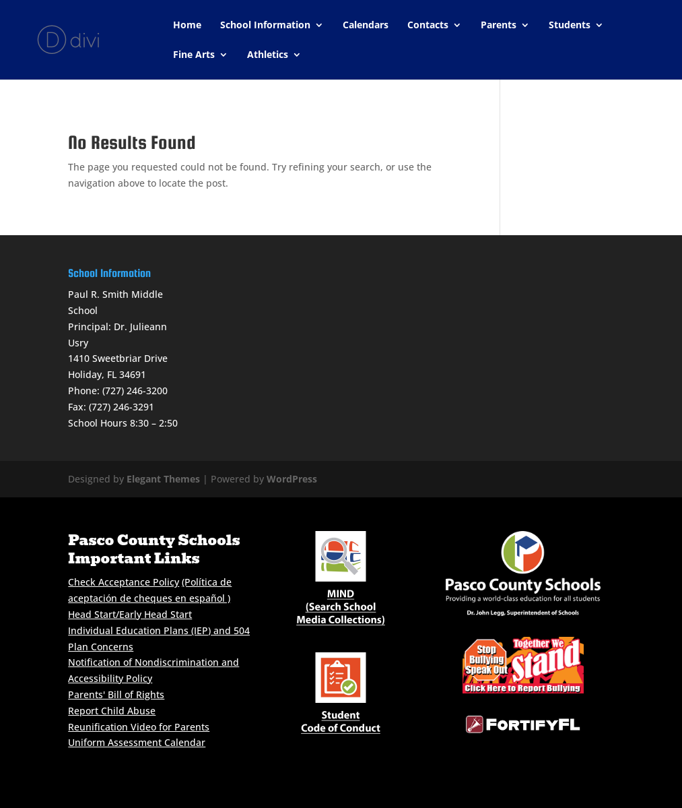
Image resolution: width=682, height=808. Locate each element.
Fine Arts (194, 55)
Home (187, 25)
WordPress (292, 478)
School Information (265, 25)
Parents (498, 25)
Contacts (427, 25)
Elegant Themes (163, 478)
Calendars (365, 25)
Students (569, 25)
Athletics (267, 55)
